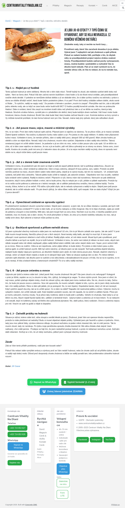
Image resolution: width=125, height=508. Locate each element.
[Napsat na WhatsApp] (43, 382)
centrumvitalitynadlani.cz (21, 5)
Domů (8, 21)
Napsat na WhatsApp (18, 446)
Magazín (68, 6)
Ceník (104, 6)
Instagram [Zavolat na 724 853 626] (96, 440)
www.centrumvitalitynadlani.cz (92, 423)
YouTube (109, 440)
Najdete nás (15, 463)
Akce (39, 457)
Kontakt (92, 6)
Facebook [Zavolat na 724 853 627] (82, 440)
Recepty (80, 6)
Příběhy (56, 6)
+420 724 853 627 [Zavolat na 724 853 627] (17, 428)
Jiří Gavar (16, 366)
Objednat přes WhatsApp (63, 469)
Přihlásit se (115, 505)
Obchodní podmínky (94, 420)
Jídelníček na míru (63, 482)
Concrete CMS (31, 505)
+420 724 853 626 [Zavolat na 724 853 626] (17, 434)
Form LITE (62, 494)
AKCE (114, 6)
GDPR (81, 420)
